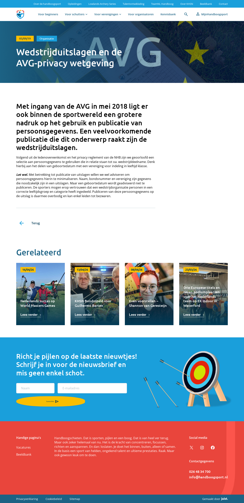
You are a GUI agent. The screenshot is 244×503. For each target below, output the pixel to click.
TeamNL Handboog (162, 4)
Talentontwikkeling (133, 4)
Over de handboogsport (47, 4)
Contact (223, 4)
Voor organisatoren (141, 14)
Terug (35, 223)
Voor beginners (48, 14)
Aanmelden (21, 401)
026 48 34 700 (199, 471)
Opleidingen (75, 4)
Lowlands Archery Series (102, 4)
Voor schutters (74, 14)
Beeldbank (206, 4)
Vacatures (23, 447)
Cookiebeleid (54, 499)
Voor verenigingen (106, 14)
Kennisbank (168, 14)
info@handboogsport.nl (208, 477)
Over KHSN (186, 4)
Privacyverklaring (27, 499)
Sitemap (75, 499)
